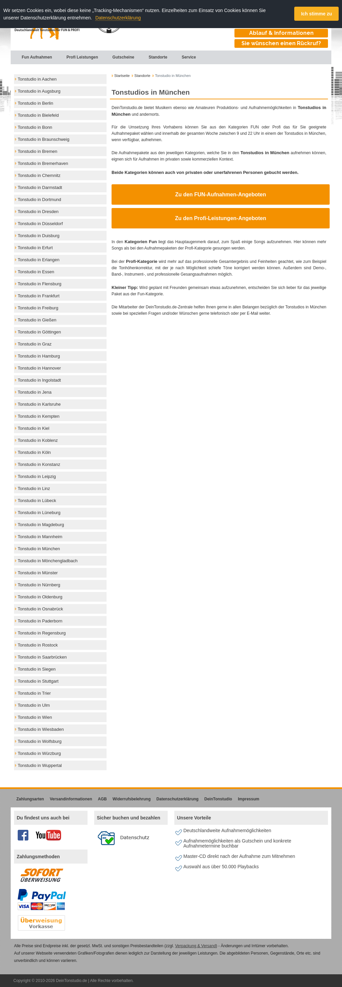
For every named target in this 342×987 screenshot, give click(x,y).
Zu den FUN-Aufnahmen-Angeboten (220, 194)
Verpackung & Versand (195, 946)
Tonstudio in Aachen (37, 79)
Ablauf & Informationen (281, 33)
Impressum (248, 799)
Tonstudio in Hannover (39, 368)
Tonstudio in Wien (35, 717)
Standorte (154, 57)
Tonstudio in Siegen (36, 669)
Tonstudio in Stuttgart (38, 681)
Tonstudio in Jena (34, 392)
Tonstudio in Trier (34, 693)
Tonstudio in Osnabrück (40, 608)
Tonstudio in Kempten (38, 416)
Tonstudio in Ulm (34, 705)
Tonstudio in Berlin (35, 103)
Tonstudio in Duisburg (38, 235)
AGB (102, 799)
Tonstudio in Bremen (37, 151)
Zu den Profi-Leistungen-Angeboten (220, 218)
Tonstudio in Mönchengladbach (47, 560)
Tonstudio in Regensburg (42, 632)
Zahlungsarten (30, 799)
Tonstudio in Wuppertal (40, 765)
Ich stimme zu (316, 13)
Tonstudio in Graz (34, 344)
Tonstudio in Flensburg (39, 283)
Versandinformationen (71, 799)
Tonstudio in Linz (34, 488)
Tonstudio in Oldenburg (40, 596)
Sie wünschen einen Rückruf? (281, 43)
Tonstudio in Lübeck (37, 500)
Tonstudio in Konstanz (39, 464)
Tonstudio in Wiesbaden (41, 729)
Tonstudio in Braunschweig (43, 139)
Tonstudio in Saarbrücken (42, 657)
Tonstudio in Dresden (38, 211)
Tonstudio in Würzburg (39, 753)
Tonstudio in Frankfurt (38, 295)
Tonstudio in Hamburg (39, 356)
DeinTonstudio (218, 799)
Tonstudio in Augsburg (39, 91)
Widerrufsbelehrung (132, 799)
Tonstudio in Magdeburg (41, 524)
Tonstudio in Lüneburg (39, 512)
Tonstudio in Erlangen (38, 259)
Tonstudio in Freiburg (38, 307)
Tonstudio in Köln (34, 452)
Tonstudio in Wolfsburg (39, 741)
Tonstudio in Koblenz (38, 440)
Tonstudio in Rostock (38, 645)
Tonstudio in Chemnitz (39, 175)
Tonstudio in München (39, 548)
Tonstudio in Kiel (33, 428)
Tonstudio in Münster (38, 572)
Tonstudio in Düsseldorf (40, 223)
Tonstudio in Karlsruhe (39, 404)
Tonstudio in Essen (36, 271)
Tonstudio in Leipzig (37, 476)
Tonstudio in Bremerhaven (43, 163)
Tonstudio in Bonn (35, 127)
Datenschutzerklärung (118, 17)
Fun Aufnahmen (33, 57)
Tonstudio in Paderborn (40, 620)
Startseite (122, 76)
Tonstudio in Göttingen (39, 331)
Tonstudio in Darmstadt (40, 187)
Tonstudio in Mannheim (40, 536)
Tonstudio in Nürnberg (39, 584)
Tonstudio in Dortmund (39, 199)
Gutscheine (119, 57)
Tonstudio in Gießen (37, 319)
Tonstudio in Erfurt (35, 247)
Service (185, 57)
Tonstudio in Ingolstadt (39, 380)
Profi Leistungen (78, 57)
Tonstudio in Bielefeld (38, 115)
